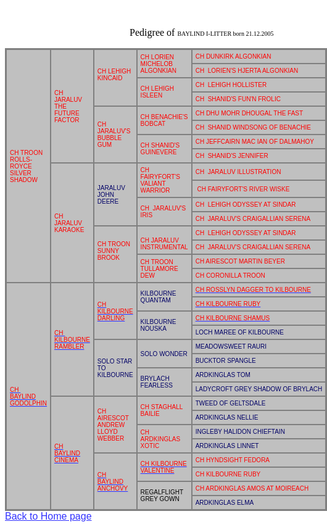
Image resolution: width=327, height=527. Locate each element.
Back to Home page (48, 516)
